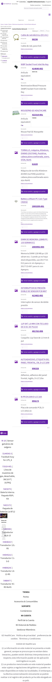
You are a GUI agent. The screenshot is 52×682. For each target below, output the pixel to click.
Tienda (26, 592)
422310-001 (37, 114)
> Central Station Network (30, 24)
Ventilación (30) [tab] (5, 51)
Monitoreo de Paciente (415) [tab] (4, 43)
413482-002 (37, 295)
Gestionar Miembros (26, 629)
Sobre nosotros (35, 5)
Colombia (22, 2)
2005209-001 (38, 206)
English (48, 2)
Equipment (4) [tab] (4, 40)
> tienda (5, 24)
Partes (26, 596)
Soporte (26, 606)
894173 (35, 401)
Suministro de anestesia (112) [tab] (4, 48)
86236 (35, 39)
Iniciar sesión (31, 20)
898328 (35, 368)
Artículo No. (23, 38)
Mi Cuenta (26, 615)
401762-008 (37, 331)
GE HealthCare (8, 635)
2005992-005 (38, 246)
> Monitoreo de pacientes (17, 24)
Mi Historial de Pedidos (26, 625)
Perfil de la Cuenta (26, 620)
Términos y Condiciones (30, 638)
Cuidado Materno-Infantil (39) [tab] (5, 38)
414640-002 (37, 68)
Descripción (23, 43)
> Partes (10, 24)
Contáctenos (46, 5)
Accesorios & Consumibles (26, 601)
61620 (35, 164)
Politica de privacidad (26, 635)
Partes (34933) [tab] (4, 46)
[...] (21, 222)
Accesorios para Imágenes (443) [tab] (5, 31)
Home (2, 24)
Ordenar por (35, 31)
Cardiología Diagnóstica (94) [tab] (5, 34)
